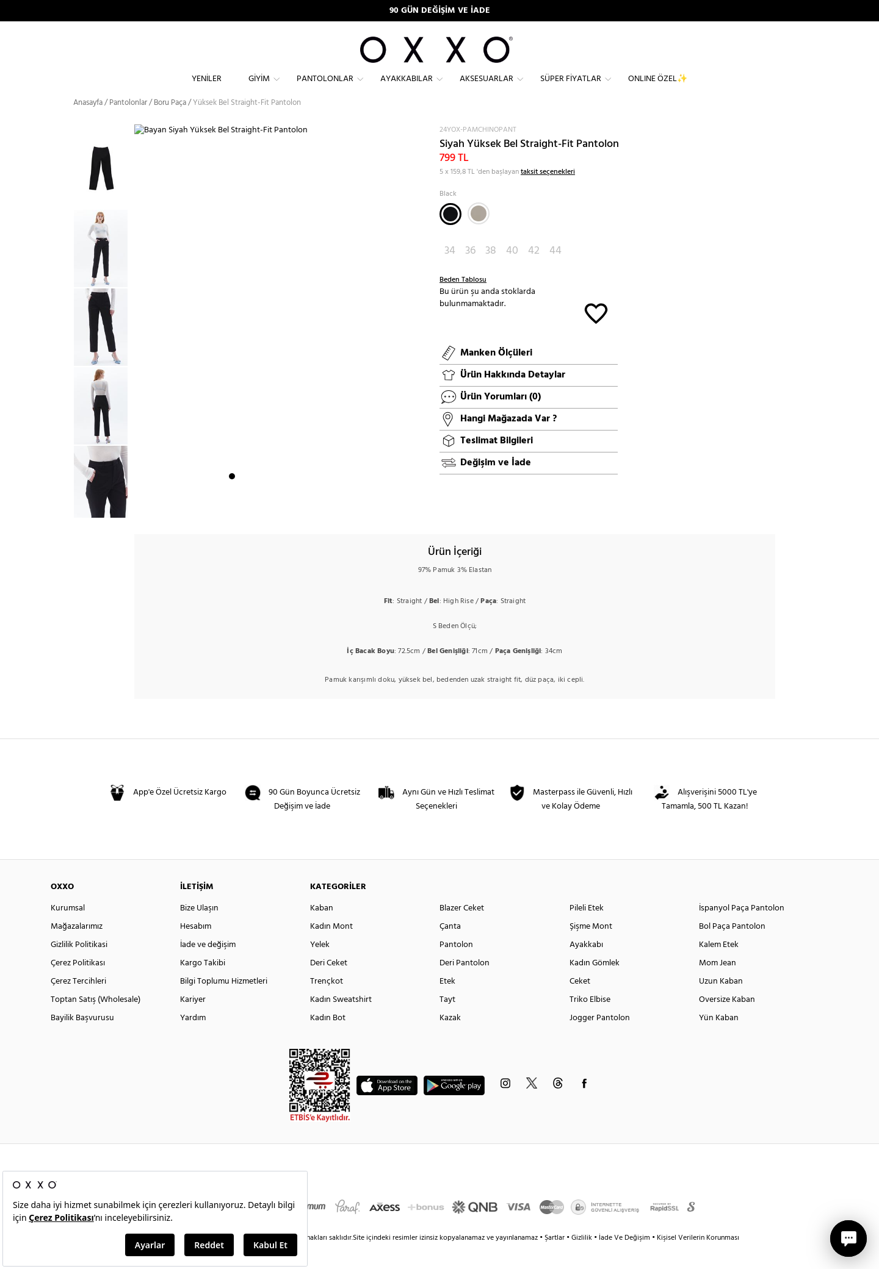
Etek (447, 1003)
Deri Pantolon (465, 985)
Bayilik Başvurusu (82, 1040)
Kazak (450, 1040)
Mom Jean (717, 985)
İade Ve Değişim (624, 1260)
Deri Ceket (328, 985)
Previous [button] (64, 343)
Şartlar (555, 1260)
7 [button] (298, 507)
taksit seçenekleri (548, 194)
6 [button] (287, 507)
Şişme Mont (591, 949)
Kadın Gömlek (595, 985)
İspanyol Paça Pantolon (741, 930)
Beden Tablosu (463, 302)
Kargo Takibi (202, 985)
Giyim (259, 89)
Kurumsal (68, 930)
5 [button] (276, 507)
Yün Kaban (719, 1040)
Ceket (580, 1003)
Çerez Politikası (78, 985)
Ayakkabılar (406, 89)
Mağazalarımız (77, 949)
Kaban (321, 930)
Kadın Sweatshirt (341, 1022)
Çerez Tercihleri (78, 1003)
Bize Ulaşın (199, 930)
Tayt (447, 1022)
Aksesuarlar (486, 89)
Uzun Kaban (721, 1003)
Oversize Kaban (727, 1022)
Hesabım (195, 949)
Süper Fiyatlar (570, 89)
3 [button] (254, 507)
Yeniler (207, 89)
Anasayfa (88, 124)
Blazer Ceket (462, 930)
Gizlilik (582, 1260)
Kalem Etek (719, 967)
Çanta (450, 949)
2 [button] (243, 507)
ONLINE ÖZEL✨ (657, 89)
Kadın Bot (327, 1040)
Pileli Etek (587, 930)
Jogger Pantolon (600, 1040)
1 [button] (232, 507)
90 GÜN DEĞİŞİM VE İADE (439, 11)
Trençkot (326, 1003)
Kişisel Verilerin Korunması (698, 1260)
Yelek (320, 967)
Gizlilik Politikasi (79, 967)
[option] (103, 270)
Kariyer (193, 1022)
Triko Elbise (590, 1022)
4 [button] (265, 507)
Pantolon (456, 967)
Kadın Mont (331, 949)
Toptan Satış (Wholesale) (95, 1022)
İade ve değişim (208, 967)
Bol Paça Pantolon (732, 949)
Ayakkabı (586, 967)
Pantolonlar (325, 89)
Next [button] (140, 336)
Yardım (193, 1040)
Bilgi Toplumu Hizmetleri (223, 1003)
